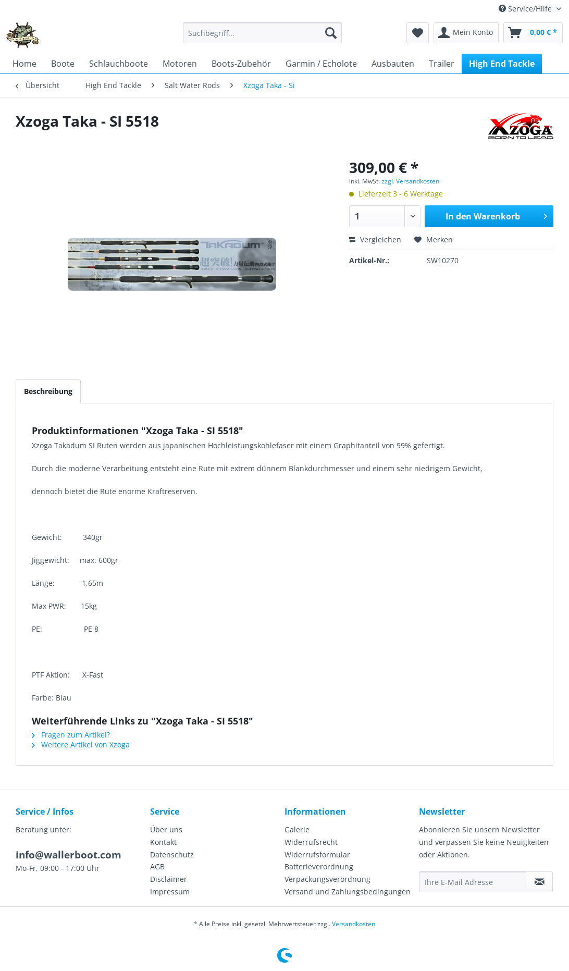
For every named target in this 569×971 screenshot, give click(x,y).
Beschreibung (48, 391)
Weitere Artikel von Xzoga (81, 744)
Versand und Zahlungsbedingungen (347, 891)
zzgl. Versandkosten (410, 181)
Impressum (170, 891)
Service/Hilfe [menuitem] (526, 9)
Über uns (166, 829)
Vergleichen (375, 239)
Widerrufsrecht (311, 842)
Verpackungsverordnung (327, 879)
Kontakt (163, 842)
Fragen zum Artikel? (71, 735)
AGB (157, 866)
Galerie (297, 829)
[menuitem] (262, 32)
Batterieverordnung (318, 866)
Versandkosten (353, 923)
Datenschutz (172, 854)
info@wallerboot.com (68, 855)
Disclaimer (168, 879)
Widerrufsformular (317, 854)
